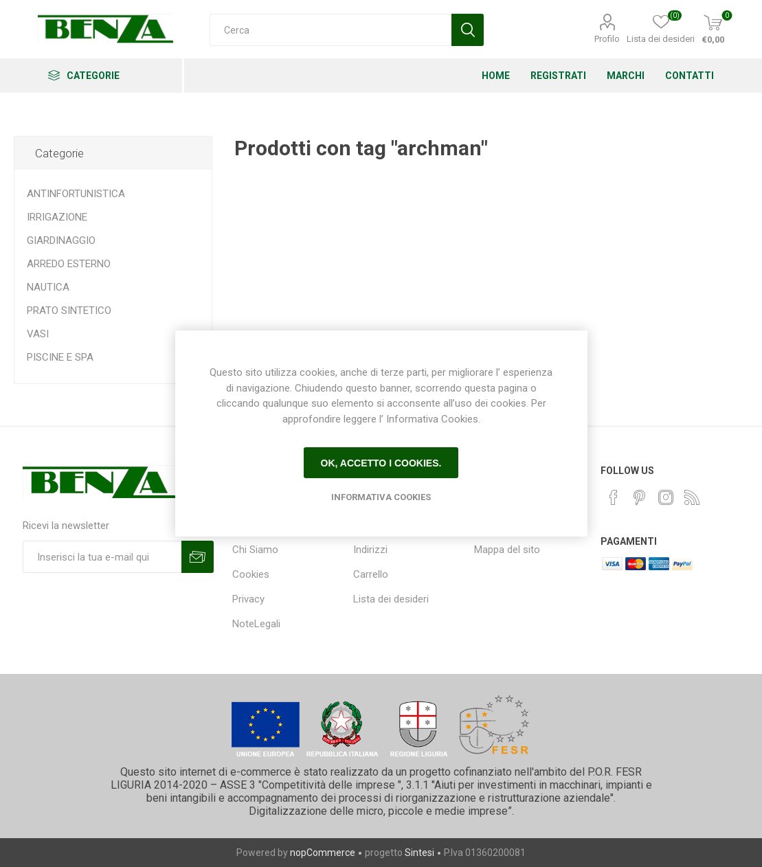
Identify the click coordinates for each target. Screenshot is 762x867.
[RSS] (692, 497)
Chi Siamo (255, 549)
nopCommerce (322, 852)
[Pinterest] (640, 497)
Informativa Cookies (381, 497)
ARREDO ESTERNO (69, 264)
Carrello (370, 574)
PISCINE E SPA (60, 357)
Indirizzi (370, 549)
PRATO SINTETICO (69, 310)
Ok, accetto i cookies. (381, 463)
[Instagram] (666, 497)
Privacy (248, 599)
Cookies (250, 574)
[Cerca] (331, 30)
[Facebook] (614, 497)
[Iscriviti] (102, 557)
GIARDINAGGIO (61, 240)
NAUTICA (48, 287)
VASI (38, 334)
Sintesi (419, 852)
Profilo (607, 39)
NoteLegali (256, 624)
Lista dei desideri (391, 599)
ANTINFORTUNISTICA (76, 194)
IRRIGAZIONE (57, 217)
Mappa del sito (507, 549)
